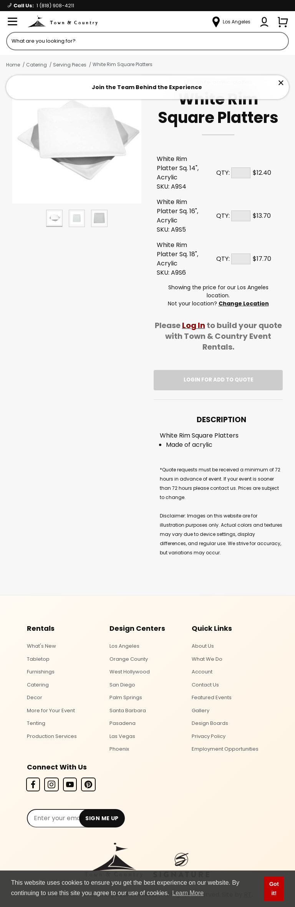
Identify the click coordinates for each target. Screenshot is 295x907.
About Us (203, 646)
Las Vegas (122, 736)
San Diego (122, 684)
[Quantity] (240, 172)
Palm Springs (125, 697)
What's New (41, 646)
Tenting (36, 723)
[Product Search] (147, 41)
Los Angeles (124, 646)
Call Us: (41, 5)
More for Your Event (51, 710)
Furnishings (41, 671)
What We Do (207, 659)
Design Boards (210, 723)
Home (13, 64)
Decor (34, 697)
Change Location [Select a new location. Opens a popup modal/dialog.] (244, 303)
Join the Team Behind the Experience (147, 87)
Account (202, 671)
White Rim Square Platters (122, 64)
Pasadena (122, 723)
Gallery (200, 710)
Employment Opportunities (225, 749)
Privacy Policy (208, 736)
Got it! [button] (274, 888)
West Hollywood (129, 671)
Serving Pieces (69, 64)
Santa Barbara (127, 710)
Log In (193, 325)
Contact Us (205, 684)
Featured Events (212, 697)
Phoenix (119, 749)
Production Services (52, 736)
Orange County (128, 659)
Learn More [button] (188, 893)
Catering (36, 64)
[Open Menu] (12, 22)
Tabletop (38, 659)
